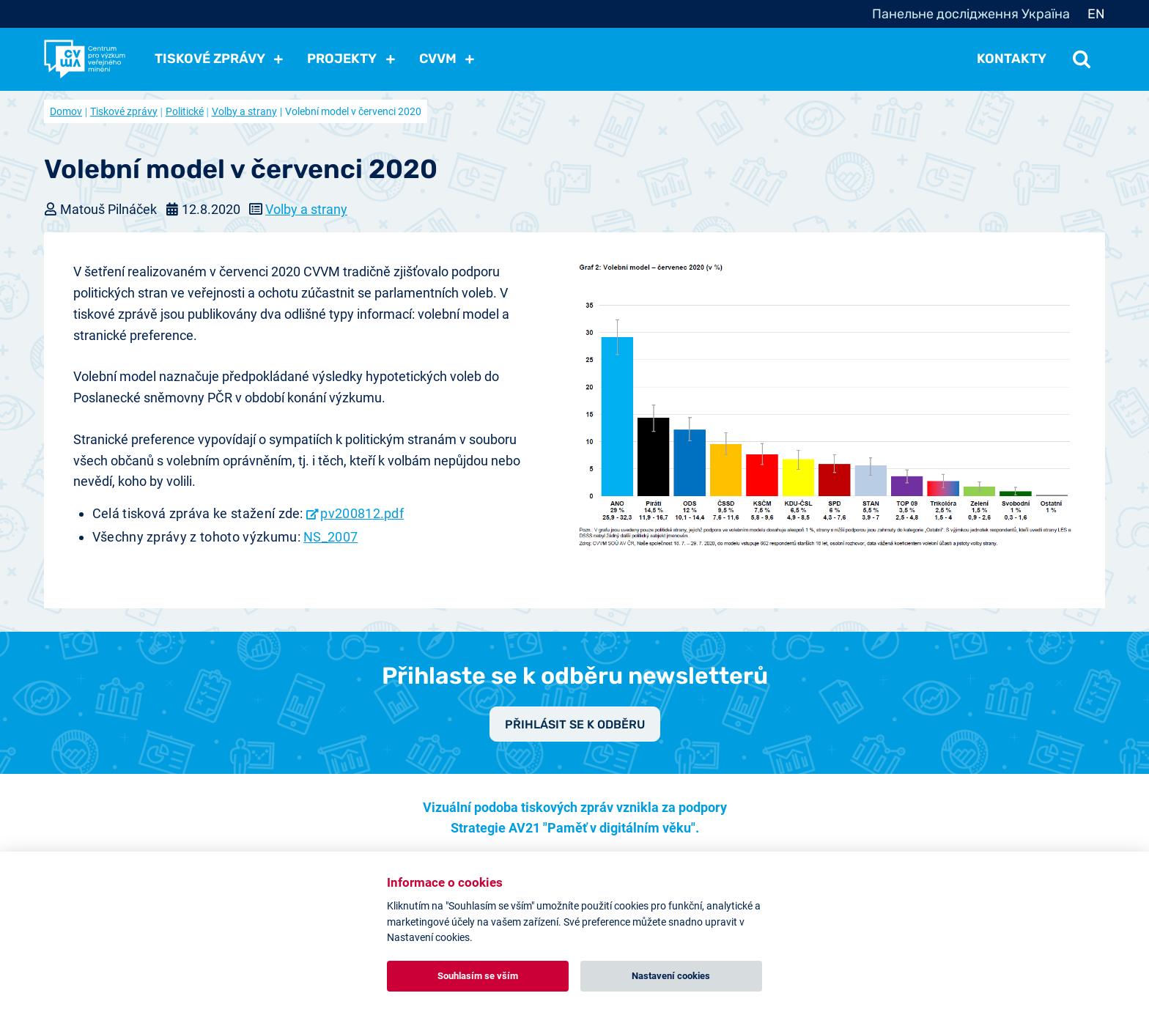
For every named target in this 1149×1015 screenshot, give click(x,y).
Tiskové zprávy (124, 111)
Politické (185, 111)
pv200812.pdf (362, 513)
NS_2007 (330, 537)
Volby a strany (244, 111)
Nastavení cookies (671, 975)
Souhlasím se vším (477, 975)
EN (1096, 14)
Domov (66, 111)
